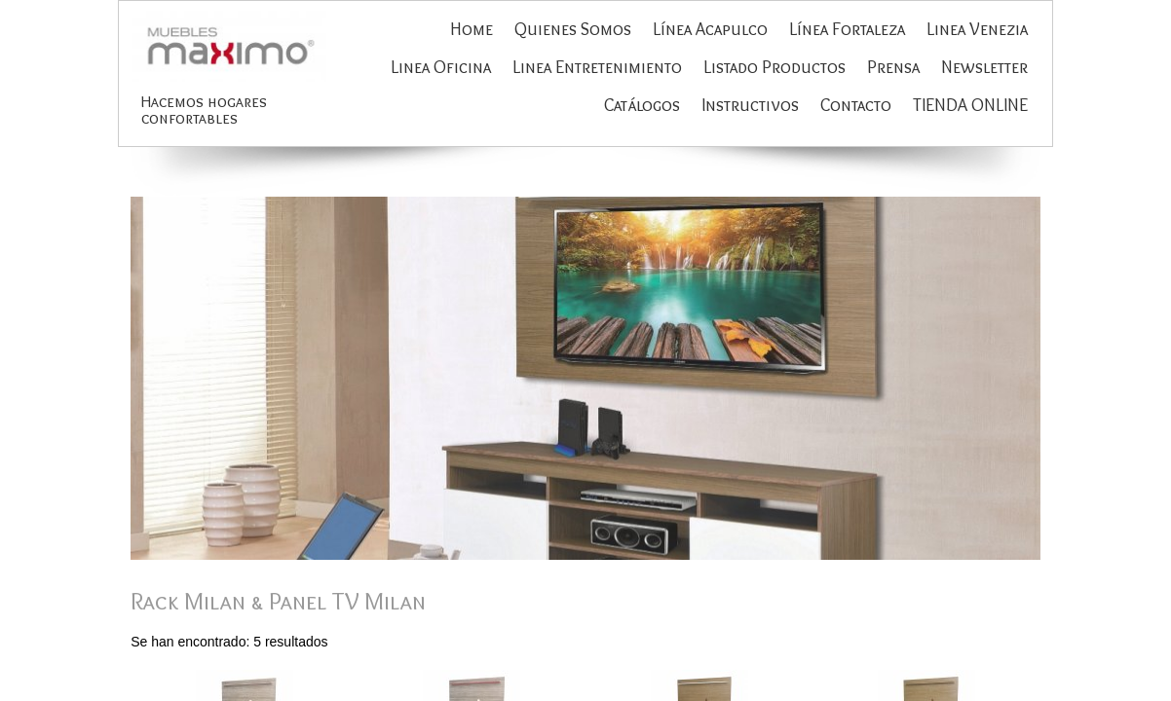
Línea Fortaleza (847, 29)
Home (471, 29)
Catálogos (642, 105)
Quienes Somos (572, 29)
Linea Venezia (977, 29)
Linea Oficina (441, 67)
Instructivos (750, 105)
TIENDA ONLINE (970, 105)
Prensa (893, 67)
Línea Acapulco (710, 29)
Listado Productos (774, 67)
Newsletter (984, 67)
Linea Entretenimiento (597, 67)
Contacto (855, 105)
